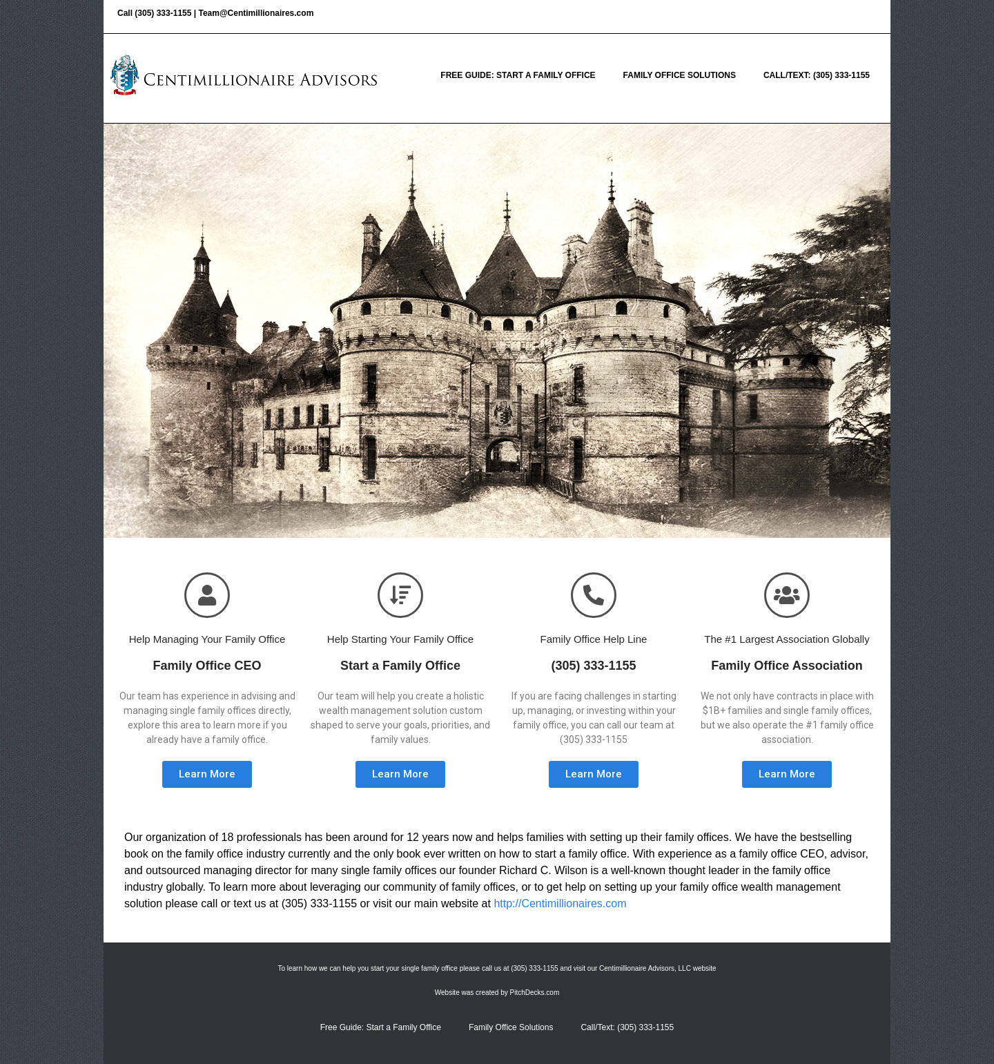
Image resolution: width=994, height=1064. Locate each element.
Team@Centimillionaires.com (255, 13)
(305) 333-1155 (163, 13)
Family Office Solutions (679, 75)
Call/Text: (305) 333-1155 (816, 75)
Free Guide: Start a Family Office (517, 75)
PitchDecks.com (535, 992)
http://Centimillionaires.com (560, 903)
